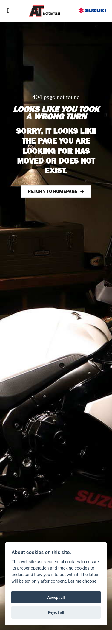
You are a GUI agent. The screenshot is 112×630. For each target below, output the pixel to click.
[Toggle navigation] (8, 11)
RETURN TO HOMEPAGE (52, 191)
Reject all (56, 612)
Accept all (56, 597)
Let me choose (82, 581)
